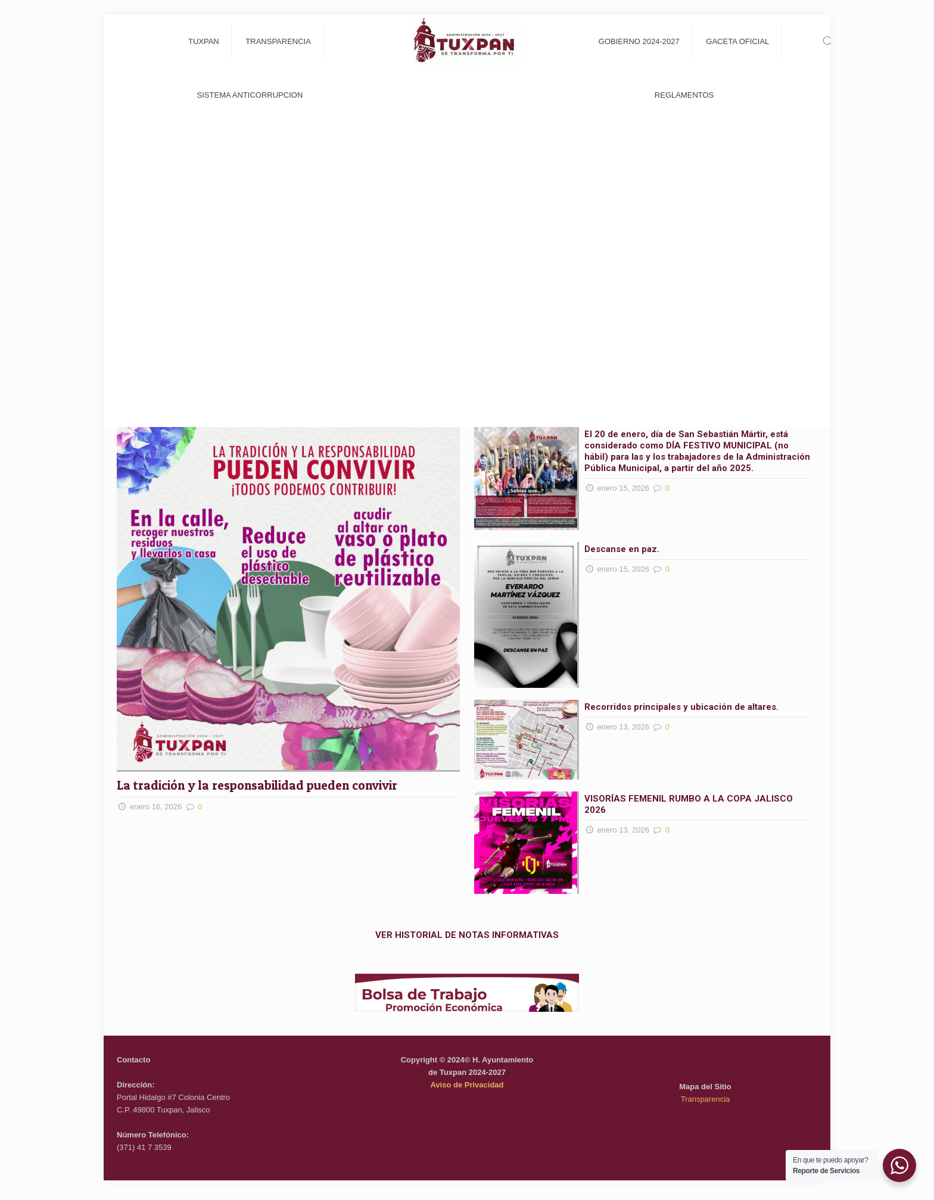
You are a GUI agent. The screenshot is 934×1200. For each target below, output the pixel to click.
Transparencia (705, 1099)
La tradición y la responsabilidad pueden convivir (258, 785)
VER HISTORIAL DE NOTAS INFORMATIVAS (467, 935)
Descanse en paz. (623, 549)
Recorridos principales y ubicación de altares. (681, 707)
